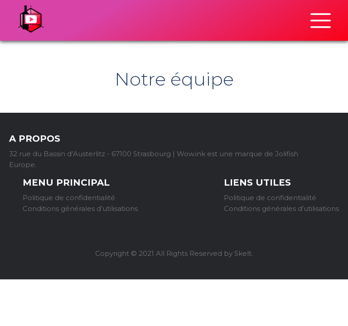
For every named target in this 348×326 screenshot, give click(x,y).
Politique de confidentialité (69, 197)
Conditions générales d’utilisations (80, 208)
